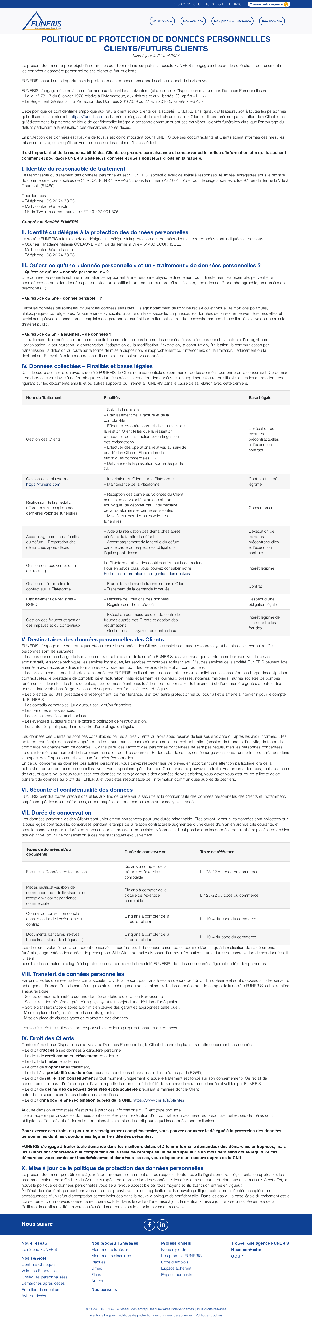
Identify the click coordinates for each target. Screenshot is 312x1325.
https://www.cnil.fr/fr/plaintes (158, 1100)
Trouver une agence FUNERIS (260, 1243)
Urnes (96, 1268)
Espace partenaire (177, 1274)
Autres (97, 1280)
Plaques (98, 1262)
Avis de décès (34, 1295)
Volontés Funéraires (39, 1270)
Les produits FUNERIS (181, 1255)
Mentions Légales (103, 1315)
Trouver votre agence (269, 4)
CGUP (237, 1256)
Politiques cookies (209, 1315)
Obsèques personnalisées (44, 1277)
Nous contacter (246, 1249)
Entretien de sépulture (41, 1289)
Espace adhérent (176, 1268)
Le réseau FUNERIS (39, 1249)
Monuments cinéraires (111, 1255)
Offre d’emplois (174, 1262)
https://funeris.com (88, 116)
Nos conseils (104, 1289)
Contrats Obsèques (39, 1264)
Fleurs (96, 1274)
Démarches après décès (43, 1283)
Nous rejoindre (174, 1249)
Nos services (34, 1258)
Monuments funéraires (111, 1249)
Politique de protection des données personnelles (155, 1315)
